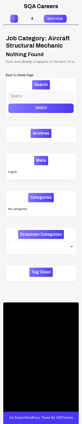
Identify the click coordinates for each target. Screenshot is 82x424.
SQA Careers (41, 6)
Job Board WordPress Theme (30, 417)
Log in (12, 172)
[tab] (14, 19)
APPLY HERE (55, 18)
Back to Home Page (19, 75)
